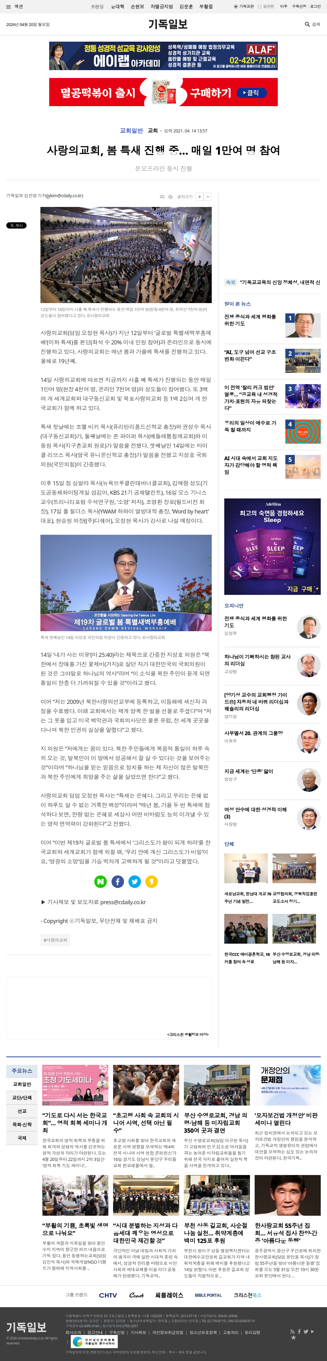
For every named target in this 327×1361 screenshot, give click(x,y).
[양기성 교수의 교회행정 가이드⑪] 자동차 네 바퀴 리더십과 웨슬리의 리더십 (256, 702)
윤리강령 (252, 1332)
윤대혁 (117, 6)
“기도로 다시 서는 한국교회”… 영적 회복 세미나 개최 (74, 1123)
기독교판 (246, 6)
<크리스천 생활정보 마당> (188, 1034)
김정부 (230, 633)
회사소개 (73, 1332)
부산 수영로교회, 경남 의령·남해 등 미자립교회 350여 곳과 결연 (215, 1123)
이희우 (230, 741)
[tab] (22, 1084)
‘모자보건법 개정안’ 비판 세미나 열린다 (286, 1119)
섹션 (14, 6)
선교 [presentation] (22, 1111)
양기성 (230, 716)
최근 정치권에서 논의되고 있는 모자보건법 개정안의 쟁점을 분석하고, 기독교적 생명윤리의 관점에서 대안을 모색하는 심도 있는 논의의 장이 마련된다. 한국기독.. (286, 1145)
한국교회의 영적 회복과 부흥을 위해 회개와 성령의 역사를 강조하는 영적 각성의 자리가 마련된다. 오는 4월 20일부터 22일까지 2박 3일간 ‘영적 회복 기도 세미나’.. (74, 1152)
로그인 (315, 6)
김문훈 (186, 6)
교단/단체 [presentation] (22, 1098)
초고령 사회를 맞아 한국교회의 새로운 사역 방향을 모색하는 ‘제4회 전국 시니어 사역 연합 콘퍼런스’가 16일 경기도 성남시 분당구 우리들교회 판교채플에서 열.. (144, 1152)
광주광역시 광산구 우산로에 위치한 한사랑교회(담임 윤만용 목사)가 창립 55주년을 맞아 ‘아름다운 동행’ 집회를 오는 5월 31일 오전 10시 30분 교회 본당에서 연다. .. (288, 1263)
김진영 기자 (35, 195)
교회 (153, 131)
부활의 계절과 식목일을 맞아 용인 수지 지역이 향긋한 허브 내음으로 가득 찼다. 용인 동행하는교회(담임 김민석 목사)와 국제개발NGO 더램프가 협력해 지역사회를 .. (74, 1255)
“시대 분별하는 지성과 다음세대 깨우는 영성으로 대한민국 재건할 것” (145, 1233)
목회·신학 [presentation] (21, 1124)
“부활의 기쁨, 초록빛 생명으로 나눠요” (75, 1229)
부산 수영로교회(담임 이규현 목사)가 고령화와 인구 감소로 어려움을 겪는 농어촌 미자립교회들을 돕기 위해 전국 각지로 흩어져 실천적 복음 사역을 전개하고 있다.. (216, 1152)
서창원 (230, 824)
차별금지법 (161, 6)
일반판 (268, 6)
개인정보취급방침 (168, 1332)
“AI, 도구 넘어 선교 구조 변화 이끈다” (250, 356)
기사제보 (138, 1332)
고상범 (230, 671)
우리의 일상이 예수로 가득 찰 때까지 (250, 426)
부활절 (206, 6)
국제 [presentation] (22, 1138)
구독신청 (299, 6)
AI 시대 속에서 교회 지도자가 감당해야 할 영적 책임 (251, 465)
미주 (283, 6)
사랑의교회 (56, 940)
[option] (248, 880)
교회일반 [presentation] (22, 1084)
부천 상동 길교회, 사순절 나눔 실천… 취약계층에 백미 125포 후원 (215, 1233)
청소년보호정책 (203, 1332)
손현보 (137, 6)
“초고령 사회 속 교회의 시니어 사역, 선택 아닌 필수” (146, 1123)
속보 (231, 282)
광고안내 (95, 1332)
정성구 (230, 779)
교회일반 (131, 131)
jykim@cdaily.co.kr (64, 195)
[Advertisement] (272, 232)
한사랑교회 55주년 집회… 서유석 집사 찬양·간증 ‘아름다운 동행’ (286, 1233)
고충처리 (231, 1332)
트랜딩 (97, 7)
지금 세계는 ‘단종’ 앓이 (248, 771)
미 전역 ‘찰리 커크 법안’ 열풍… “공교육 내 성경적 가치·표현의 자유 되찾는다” (251, 398)
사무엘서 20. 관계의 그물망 (253, 733)
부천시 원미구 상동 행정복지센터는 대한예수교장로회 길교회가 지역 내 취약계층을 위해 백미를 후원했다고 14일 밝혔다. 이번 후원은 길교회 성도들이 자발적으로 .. (217, 1263)
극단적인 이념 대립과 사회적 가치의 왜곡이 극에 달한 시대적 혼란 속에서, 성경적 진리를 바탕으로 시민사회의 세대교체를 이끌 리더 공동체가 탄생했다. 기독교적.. (145, 1263)
